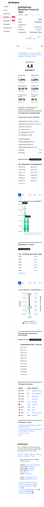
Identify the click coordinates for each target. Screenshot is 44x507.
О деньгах (32, 454)
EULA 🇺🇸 (21, 487)
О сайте (25, 454)
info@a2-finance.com (31, 477)
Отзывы (32, 456)
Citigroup (34, 399)
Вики (39, 37)
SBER (28, 415)
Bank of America (36, 393)
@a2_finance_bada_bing (33, 465)
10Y (23, 195)
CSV (39, 195)
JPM (28, 401)
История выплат (23, 53)
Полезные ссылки (30, 56)
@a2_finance (30, 470)
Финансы (39, 27)
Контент (20, 456)
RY (28, 391)
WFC (28, 396)
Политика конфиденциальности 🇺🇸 (29, 489)
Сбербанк (35, 415)
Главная (20, 15)
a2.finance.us (32, 466)
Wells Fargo (35, 396)
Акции (26, 15)
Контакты (26, 456)
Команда (38, 454)
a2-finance (29, 473)
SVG (29, 195)
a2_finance (26, 472)
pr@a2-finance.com (31, 479)
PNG (34, 195)
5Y (19, 195)
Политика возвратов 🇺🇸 (26, 491)
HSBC (28, 407)
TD (28, 412)
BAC (28, 393)
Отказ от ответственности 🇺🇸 (27, 486)
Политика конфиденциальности (28, 484)
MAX (20, 197)
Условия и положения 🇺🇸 (26, 493)
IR (30, 37)
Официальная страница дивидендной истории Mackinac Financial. (30, 430)
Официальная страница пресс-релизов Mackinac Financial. (30, 426)
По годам (32, 53)
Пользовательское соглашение (28, 482)
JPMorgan (35, 402)
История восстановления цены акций (29, 54)
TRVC (28, 404)
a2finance (31, 468)
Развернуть (22, 183)
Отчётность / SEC (30, 38)
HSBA (28, 410)
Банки (40, 29)
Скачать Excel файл (35, 159)
